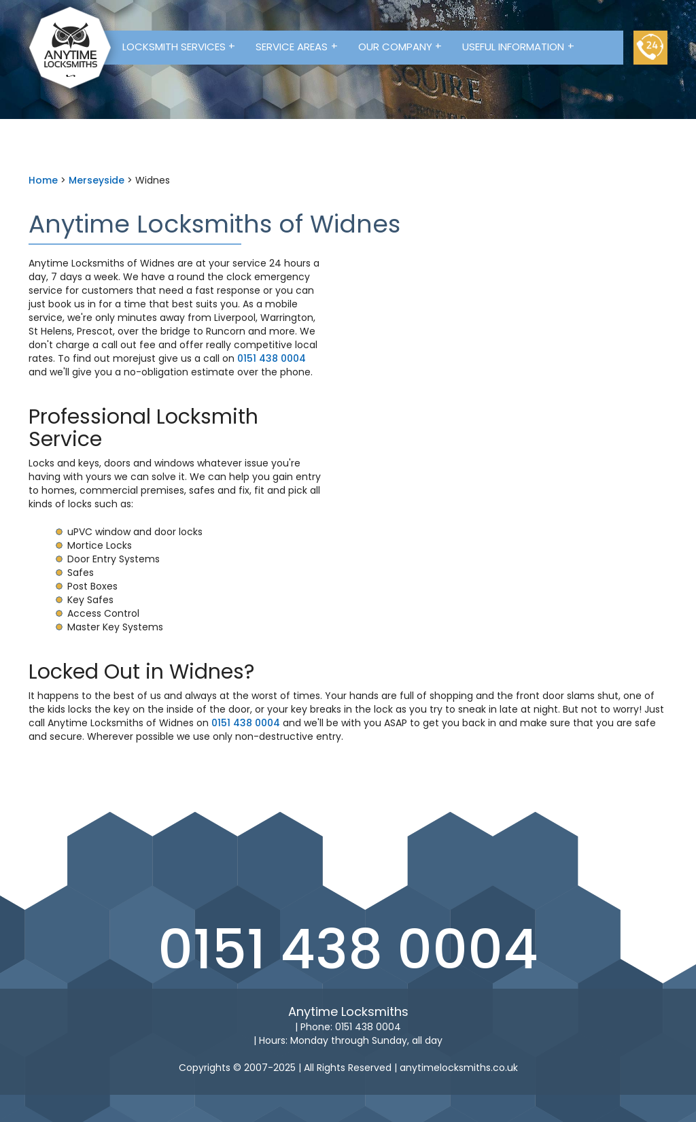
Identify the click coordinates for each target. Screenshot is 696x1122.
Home (43, 180)
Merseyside (96, 180)
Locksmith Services (179, 46)
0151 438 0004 (271, 358)
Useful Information (518, 46)
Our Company (400, 46)
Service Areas (297, 46)
